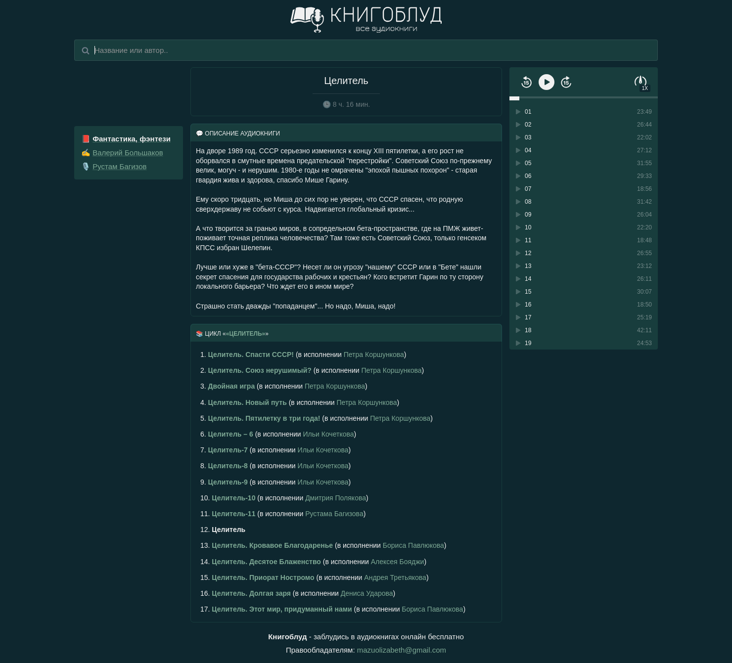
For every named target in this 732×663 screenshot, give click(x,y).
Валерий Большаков (127, 152)
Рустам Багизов (119, 166)
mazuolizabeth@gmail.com (401, 650)
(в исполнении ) (303, 354)
